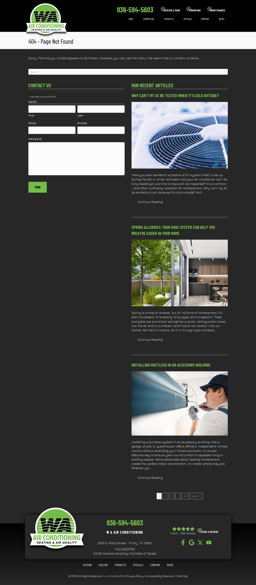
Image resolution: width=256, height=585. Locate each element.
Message (35, 137)
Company (205, 18)
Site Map (182, 576)
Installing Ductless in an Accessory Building (171, 364)
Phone (82, 122)
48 (185, 496)
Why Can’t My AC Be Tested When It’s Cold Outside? (175, 95)
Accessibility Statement (160, 576)
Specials (187, 18)
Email (33, 122)
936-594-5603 (135, 9)
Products (169, 18)
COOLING (103, 564)
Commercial (149, 18)
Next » (196, 496)
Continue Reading (153, 202)
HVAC (131, 18)
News (221, 18)
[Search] (128, 72)
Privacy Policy (134, 576)
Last (80, 114)
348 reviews (187, 533)
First (31, 114)
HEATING (87, 564)
